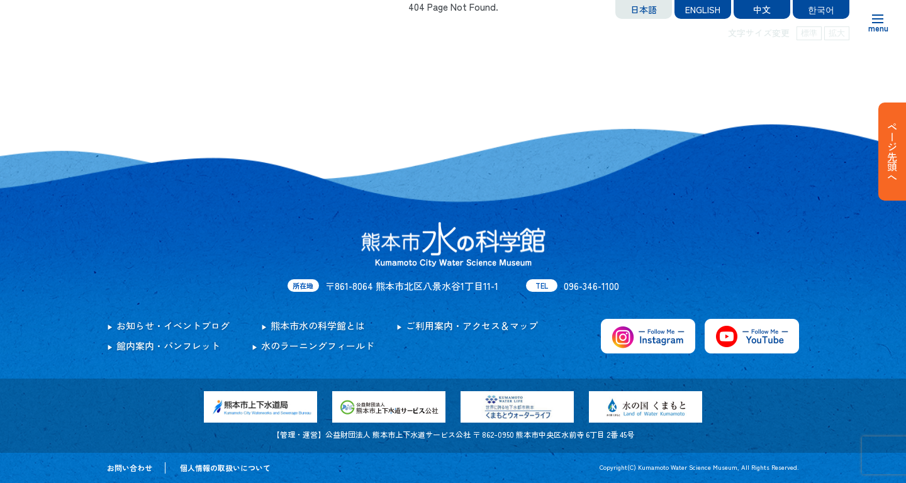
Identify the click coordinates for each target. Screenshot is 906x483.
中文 (762, 9)
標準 (809, 33)
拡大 (837, 33)
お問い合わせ (129, 467)
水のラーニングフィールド (317, 345)
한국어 (821, 9)
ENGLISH (702, 9)
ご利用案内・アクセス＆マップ (472, 325)
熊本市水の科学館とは (318, 325)
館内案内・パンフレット (168, 345)
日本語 (643, 9)
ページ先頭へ (892, 151)
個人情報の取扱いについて (225, 467)
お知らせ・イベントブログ (173, 325)
